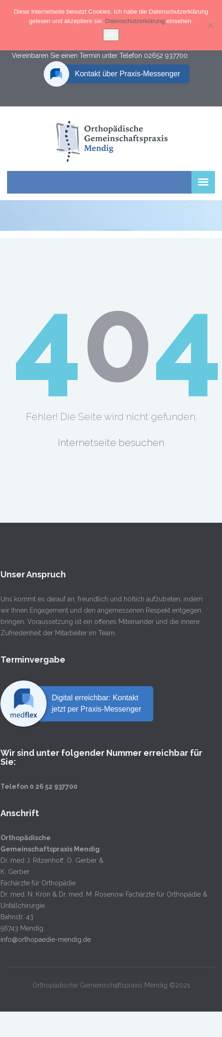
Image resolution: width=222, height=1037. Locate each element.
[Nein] (210, 25)
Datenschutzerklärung (135, 20)
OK (111, 34)
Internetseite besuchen (111, 442)
